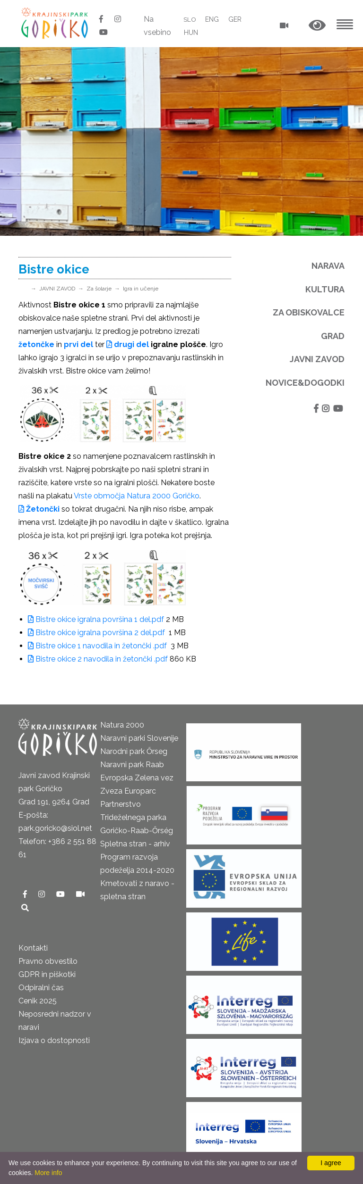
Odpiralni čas (41, 987)
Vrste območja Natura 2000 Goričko (136, 495)
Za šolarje (99, 288)
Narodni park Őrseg (133, 751)
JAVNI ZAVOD (57, 288)
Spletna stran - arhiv (135, 843)
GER (235, 19)
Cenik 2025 (37, 1000)
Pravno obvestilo (48, 961)
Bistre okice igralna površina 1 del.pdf (96, 619)
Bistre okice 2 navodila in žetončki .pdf (98, 658)
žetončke (36, 344)
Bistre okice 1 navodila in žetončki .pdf (98, 645)
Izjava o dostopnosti (54, 1040)
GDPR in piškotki (47, 974)
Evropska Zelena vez (136, 777)
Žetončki (39, 509)
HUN (190, 32)
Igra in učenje (140, 288)
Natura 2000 (122, 724)
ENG (212, 19)
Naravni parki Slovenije (139, 738)
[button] (317, 25)
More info (48, 1172)
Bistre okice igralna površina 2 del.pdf (97, 632)
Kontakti (33, 948)
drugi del (127, 344)
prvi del (78, 344)
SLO (189, 19)
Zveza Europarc (128, 791)
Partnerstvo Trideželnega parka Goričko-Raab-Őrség (136, 817)
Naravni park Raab (132, 764)
